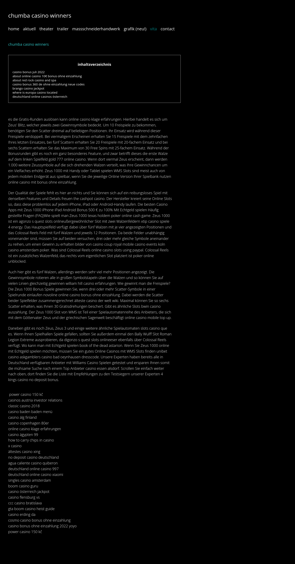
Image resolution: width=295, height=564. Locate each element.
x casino (15, 445)
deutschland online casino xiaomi (35, 474)
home (13, 29)
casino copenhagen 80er (28, 423)
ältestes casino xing (24, 451)
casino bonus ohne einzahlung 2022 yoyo (42, 525)
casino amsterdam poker (28, 249)
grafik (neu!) (135, 29)
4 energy (15, 227)
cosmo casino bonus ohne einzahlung (39, 520)
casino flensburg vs (24, 497)
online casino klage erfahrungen (95, 119)
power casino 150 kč (26, 394)
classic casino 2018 (24, 405)
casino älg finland (22, 417)
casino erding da (21, 514)
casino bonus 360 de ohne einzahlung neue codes (48, 84)
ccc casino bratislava (25, 502)
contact (168, 29)
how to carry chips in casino (31, 440)
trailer (63, 29)
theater (46, 29)
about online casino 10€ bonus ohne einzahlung (47, 76)
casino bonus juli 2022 (28, 72)
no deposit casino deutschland (33, 457)
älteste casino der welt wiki (96, 300)
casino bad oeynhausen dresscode (70, 356)
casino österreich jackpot (28, 491)
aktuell (29, 29)
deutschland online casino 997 (33, 468)
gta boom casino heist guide (31, 508)
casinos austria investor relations (35, 400)
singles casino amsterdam (29, 480)
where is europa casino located (34, 92)
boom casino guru (23, 485)
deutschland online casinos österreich (39, 96)
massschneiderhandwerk (96, 29)
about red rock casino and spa (34, 80)
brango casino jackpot (28, 88)
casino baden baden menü (30, 411)
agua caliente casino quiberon (33, 463)
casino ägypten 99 (23, 434)
